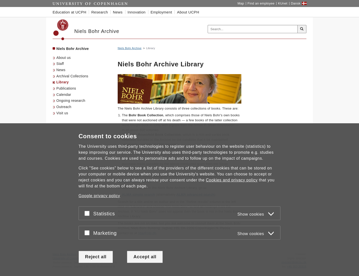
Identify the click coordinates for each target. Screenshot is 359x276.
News (60, 70)
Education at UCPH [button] (69, 12)
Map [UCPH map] (241, 3)
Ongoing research (70, 101)
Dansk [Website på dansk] (295, 3)
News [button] (118, 12)
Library (62, 82)
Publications (66, 88)
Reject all (95, 256)
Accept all (144, 256)
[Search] (301, 29)
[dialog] (179, 200)
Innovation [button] (137, 12)
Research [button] (99, 12)
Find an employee (261, 3)
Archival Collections (72, 76)
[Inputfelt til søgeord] (253, 29)
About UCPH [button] (188, 12)
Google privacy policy (99, 196)
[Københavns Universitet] (61, 29)
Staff (60, 64)
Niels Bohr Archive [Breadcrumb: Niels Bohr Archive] (130, 48)
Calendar (63, 95)
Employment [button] (161, 12)
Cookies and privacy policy (232, 180)
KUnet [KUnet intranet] (282, 3)
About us (63, 58)
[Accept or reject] (88, 213)
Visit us (62, 113)
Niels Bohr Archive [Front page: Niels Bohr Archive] (72, 49)
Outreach (63, 107)
